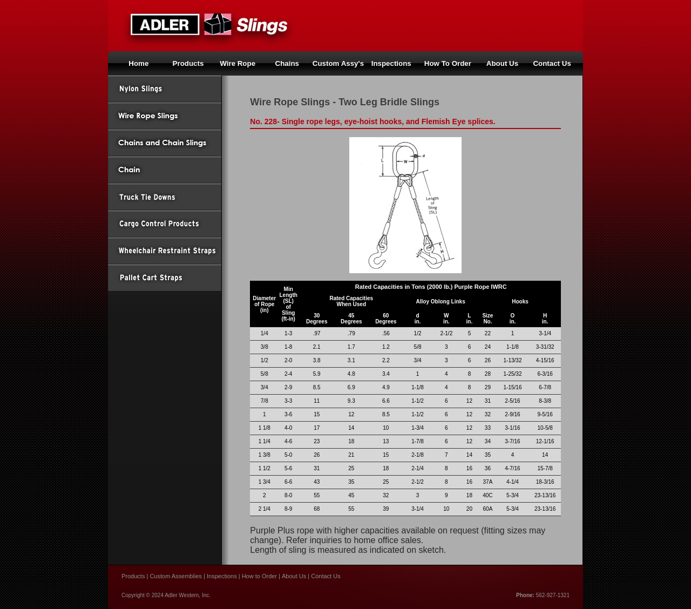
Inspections (222, 576)
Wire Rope (237, 63)
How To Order (447, 63)
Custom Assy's (338, 63)
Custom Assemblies (176, 576)
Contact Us (552, 63)
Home (138, 63)
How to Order (259, 576)
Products (188, 63)
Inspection (389, 63)
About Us (502, 63)
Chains (287, 63)
